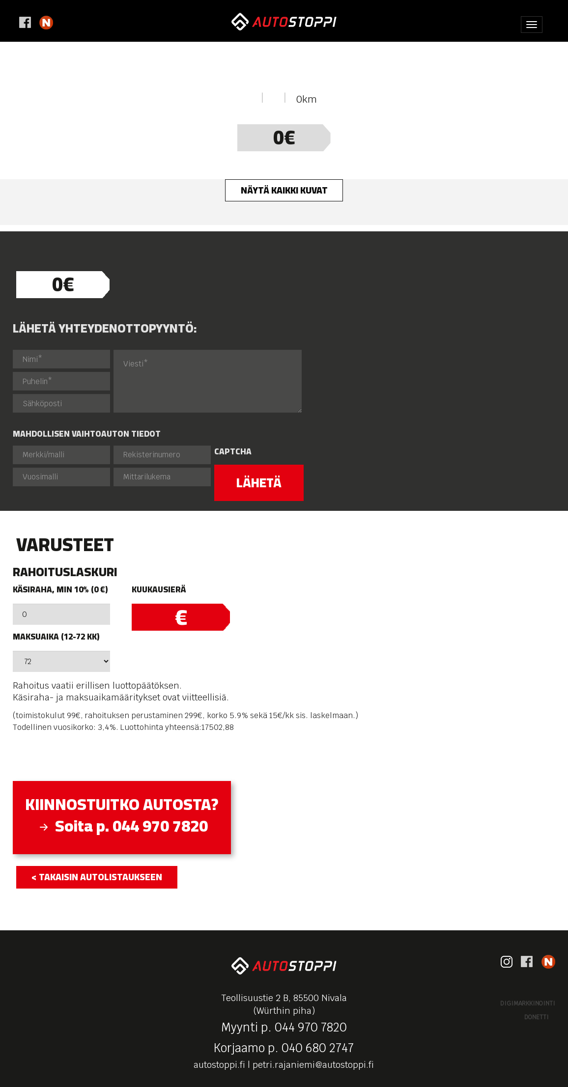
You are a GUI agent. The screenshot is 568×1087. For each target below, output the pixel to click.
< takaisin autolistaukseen (96, 877)
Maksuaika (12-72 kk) (56, 637)
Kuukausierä (159, 589)
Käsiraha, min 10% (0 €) (60, 589)
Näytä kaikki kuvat (284, 190)
